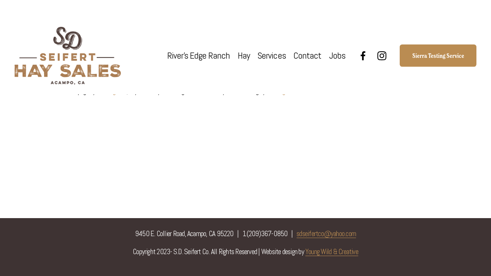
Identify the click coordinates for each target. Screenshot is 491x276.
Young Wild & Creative (331, 251)
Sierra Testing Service (438, 55)
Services (271, 55)
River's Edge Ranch (198, 55)
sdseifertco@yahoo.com (326, 233)
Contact (307, 55)
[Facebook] (363, 55)
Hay (244, 55)
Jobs (337, 55)
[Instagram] (381, 55)
